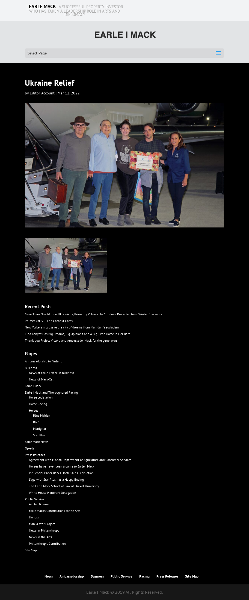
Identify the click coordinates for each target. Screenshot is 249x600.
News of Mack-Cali (41, 379)
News (49, 576)
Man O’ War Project (42, 524)
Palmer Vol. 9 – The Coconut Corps (49, 321)
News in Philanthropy (44, 530)
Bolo (36, 422)
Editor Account (42, 93)
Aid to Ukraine (39, 504)
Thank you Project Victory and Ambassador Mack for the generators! (71, 340)
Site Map (31, 550)
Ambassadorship (72, 576)
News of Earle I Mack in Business (51, 373)
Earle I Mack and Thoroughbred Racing (51, 392)
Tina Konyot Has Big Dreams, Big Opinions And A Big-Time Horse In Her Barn (78, 334)
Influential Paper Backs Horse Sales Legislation (61, 473)
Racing (144, 576)
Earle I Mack (33, 386)
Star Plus (39, 435)
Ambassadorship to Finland (43, 361)
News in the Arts (40, 537)
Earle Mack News (36, 442)
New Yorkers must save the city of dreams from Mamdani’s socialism (72, 327)
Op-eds (29, 448)
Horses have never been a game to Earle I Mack (61, 466)
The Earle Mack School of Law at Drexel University (64, 486)
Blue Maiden (41, 415)
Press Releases (35, 455)
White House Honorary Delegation (52, 493)
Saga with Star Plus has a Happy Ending (56, 479)
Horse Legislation (41, 397)
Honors (34, 517)
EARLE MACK (42, 7)
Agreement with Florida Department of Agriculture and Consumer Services (80, 460)
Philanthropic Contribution (47, 543)
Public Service (34, 499)
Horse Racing (38, 404)
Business (31, 368)
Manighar (39, 428)
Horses (33, 410)
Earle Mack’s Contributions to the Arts (54, 511)
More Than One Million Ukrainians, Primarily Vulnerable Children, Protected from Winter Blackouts (93, 314)
